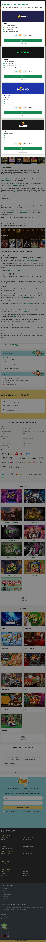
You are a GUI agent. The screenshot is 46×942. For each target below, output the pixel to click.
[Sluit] (44, 2)
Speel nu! (22, 40)
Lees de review (23, 43)
